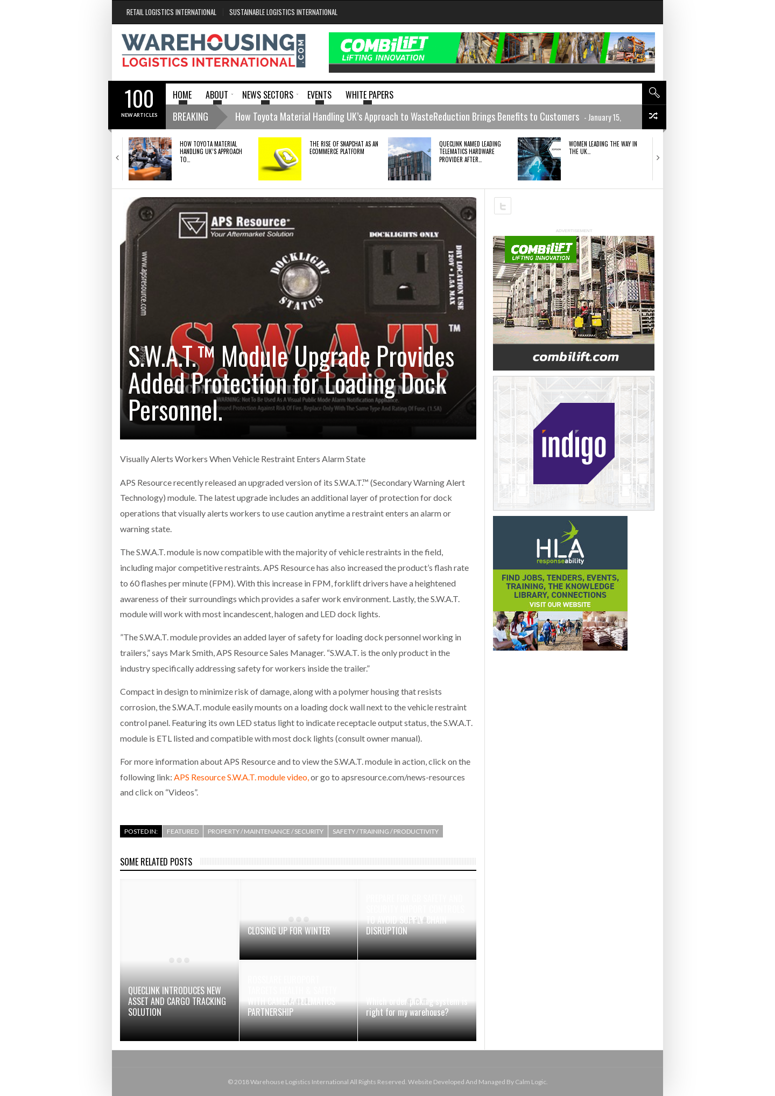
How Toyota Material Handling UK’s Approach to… (211, 151)
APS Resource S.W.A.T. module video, (241, 777)
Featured (183, 831)
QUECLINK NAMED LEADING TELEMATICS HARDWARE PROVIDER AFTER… (470, 151)
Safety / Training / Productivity (386, 831)
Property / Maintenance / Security (265, 831)
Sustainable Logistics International (283, 11)
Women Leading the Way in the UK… (603, 147)
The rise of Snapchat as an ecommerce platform (343, 147)
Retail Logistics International (171, 11)
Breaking (190, 116)
